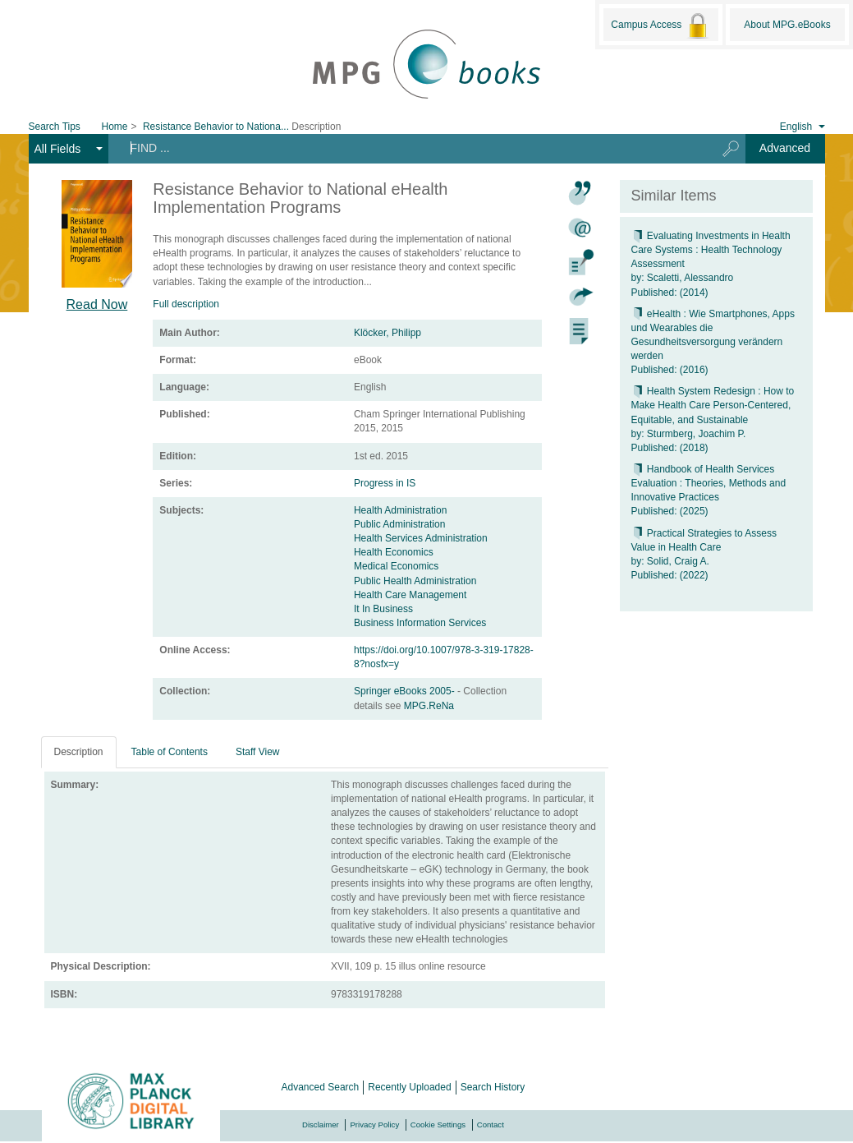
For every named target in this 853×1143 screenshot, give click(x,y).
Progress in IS (384, 483)
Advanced (784, 147)
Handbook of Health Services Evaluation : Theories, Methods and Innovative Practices (709, 483)
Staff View (258, 752)
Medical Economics (396, 566)
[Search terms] (406, 148)
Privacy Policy (374, 1124)
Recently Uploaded (409, 1087)
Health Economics (393, 552)
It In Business (383, 609)
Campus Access (660, 25)
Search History (493, 1087)
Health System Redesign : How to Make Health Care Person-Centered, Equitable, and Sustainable (713, 405)
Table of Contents (169, 752)
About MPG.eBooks (787, 24)
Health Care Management (410, 595)
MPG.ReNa (429, 706)
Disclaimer (320, 1124)
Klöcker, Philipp (387, 333)
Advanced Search (321, 1087)
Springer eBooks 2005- (405, 691)
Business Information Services (420, 623)
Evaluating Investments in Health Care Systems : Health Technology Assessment (711, 250)
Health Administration (400, 510)
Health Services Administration (421, 538)
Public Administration (399, 524)
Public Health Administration (415, 581)
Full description (186, 304)
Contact (490, 1124)
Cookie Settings (437, 1124)
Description (78, 752)
